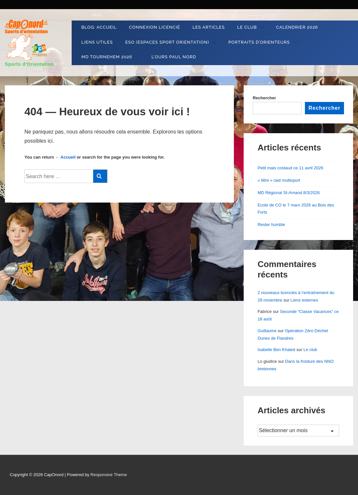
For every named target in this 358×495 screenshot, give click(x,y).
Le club (251, 27)
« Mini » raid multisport (279, 180)
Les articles (209, 27)
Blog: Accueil (99, 27)
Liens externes (304, 300)
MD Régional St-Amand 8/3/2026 (289, 192)
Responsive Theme (109, 474)
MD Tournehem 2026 (111, 57)
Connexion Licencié (154, 27)
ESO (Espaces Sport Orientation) (172, 42)
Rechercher (264, 97)
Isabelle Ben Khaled (276, 349)
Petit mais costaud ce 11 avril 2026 (290, 167)
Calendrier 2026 (297, 27)
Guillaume (267, 330)
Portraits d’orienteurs (263, 42)
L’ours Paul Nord (173, 56)
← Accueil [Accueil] (65, 157)
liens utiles (97, 42)
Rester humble (271, 224)
